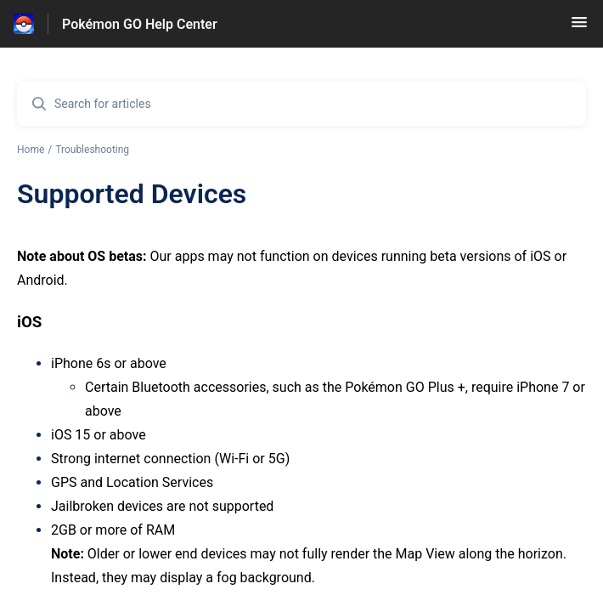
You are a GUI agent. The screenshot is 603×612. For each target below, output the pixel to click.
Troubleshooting (92, 150)
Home (30, 150)
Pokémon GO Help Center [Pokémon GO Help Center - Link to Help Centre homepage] (139, 24)
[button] (579, 28)
